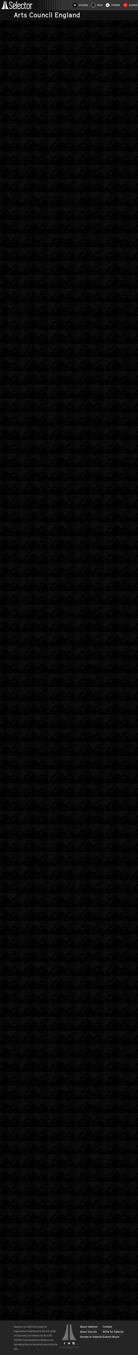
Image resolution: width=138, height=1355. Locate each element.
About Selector (89, 1326)
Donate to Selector (91, 1336)
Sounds (83, 5)
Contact (107, 1326)
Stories (115, 5)
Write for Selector (113, 1331)
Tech (99, 5)
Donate (133, 5)
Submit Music (111, 1336)
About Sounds (88, 1331)
